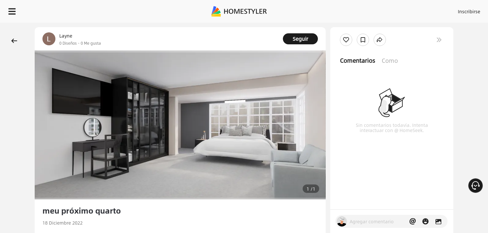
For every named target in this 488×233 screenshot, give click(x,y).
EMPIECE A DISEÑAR (453, 9)
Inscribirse (387, 9)
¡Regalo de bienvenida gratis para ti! (336, 27)
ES (410, 9)
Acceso (361, 9)
